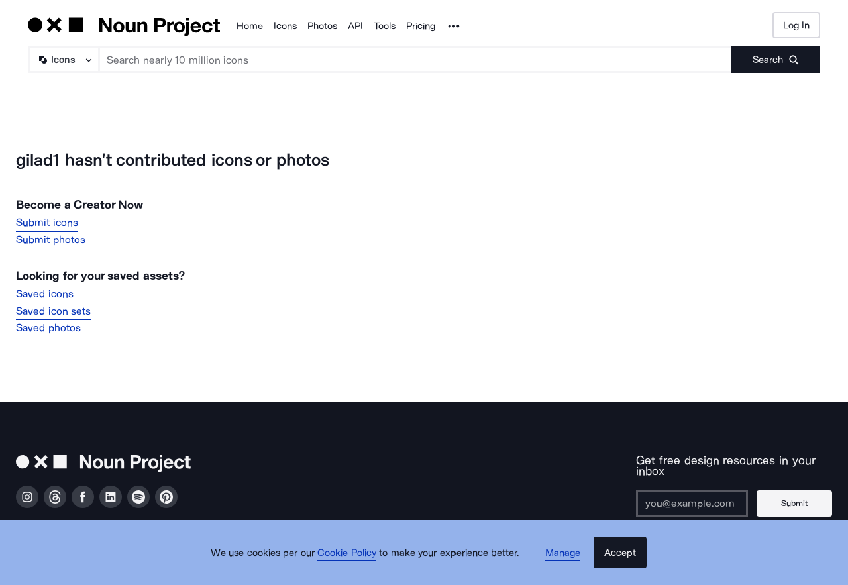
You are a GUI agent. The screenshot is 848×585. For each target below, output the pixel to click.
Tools (385, 26)
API (355, 26)
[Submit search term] (775, 59)
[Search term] (415, 59)
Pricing (420, 26)
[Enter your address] (690, 492)
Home (250, 26)
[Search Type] (63, 59)
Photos (322, 26)
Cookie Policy (352, 562)
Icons (285, 26)
